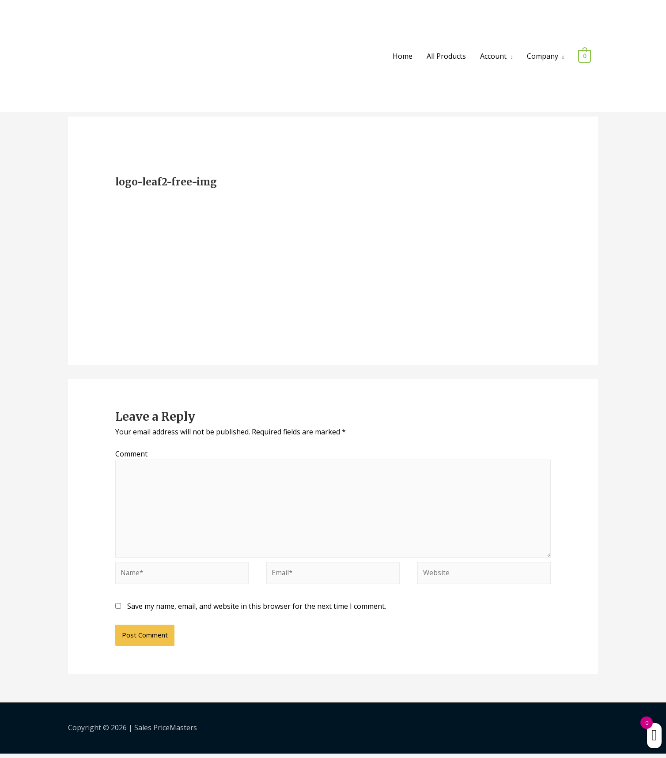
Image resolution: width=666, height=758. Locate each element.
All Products (446, 56)
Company (542, 56)
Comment (131, 454)
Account (493, 56)
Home (402, 56)
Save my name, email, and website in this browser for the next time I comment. (256, 611)
